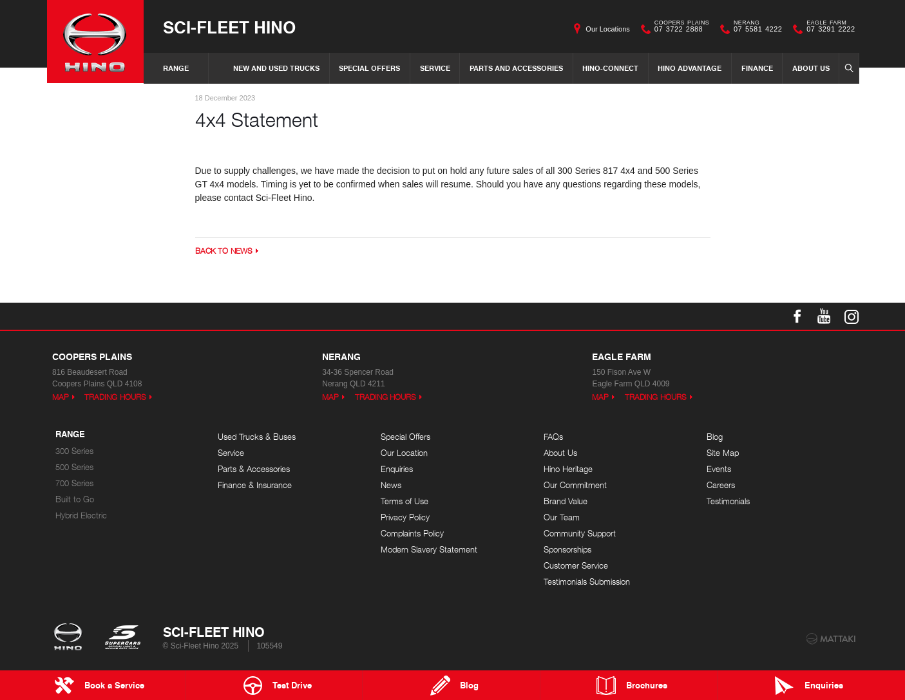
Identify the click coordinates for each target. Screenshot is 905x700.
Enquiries (397, 469)
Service (435, 68)
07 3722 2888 (679, 29)
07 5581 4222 (755, 29)
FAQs (553, 437)
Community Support (580, 533)
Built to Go (74, 499)
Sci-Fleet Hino (229, 27)
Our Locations (607, 29)
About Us (811, 68)
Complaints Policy (412, 533)
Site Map (723, 453)
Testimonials (728, 501)
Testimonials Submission (587, 582)
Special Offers (369, 68)
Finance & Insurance (255, 485)
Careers (721, 485)
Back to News (223, 251)
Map (60, 397)
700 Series (74, 483)
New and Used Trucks (276, 68)
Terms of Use (404, 501)
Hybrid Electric (81, 515)
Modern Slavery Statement (429, 549)
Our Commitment (575, 485)
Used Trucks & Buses (257, 437)
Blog (715, 437)
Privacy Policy (405, 517)
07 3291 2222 (828, 29)
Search (847, 67)
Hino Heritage (568, 469)
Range (176, 68)
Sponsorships (567, 549)
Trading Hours (115, 397)
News (391, 485)
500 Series (74, 467)
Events (719, 469)
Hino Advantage (689, 68)
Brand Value (565, 501)
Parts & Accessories (254, 469)
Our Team (562, 517)
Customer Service (576, 566)
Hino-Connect (610, 68)
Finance (757, 68)
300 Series (74, 451)
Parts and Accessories (516, 68)
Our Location (404, 453)
